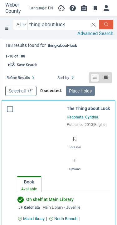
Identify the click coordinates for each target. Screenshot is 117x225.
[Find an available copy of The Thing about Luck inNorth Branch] (63, 218)
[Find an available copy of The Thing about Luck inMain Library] (31, 218)
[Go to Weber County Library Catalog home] (14, 8)
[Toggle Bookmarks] (95, 8)
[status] (58, 50)
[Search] (106, 24)
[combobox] (58, 24)
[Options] (75, 162)
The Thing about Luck (88, 108)
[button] (72, 8)
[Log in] (106, 8)
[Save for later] (75, 141)
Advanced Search (95, 33)
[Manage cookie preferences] (61, 8)
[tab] (29, 184)
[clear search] (94, 25)
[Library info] (84, 8)
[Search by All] (22, 24)
